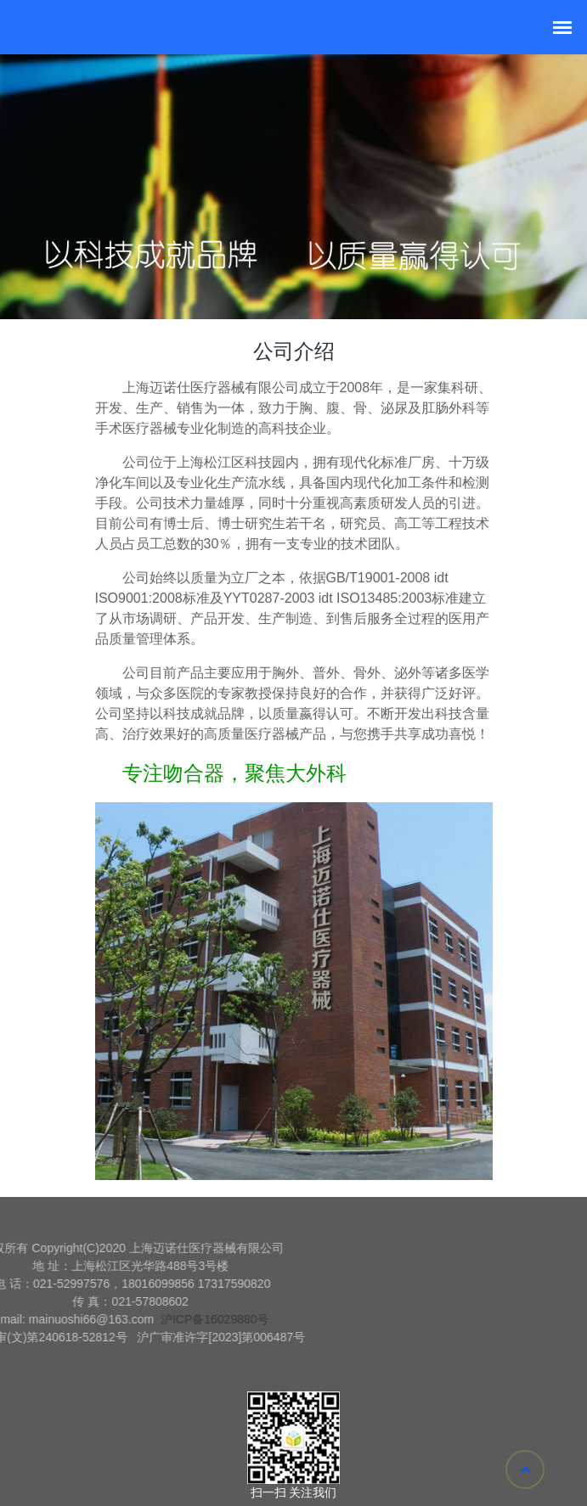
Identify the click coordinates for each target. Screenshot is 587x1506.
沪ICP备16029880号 (147, 1319)
